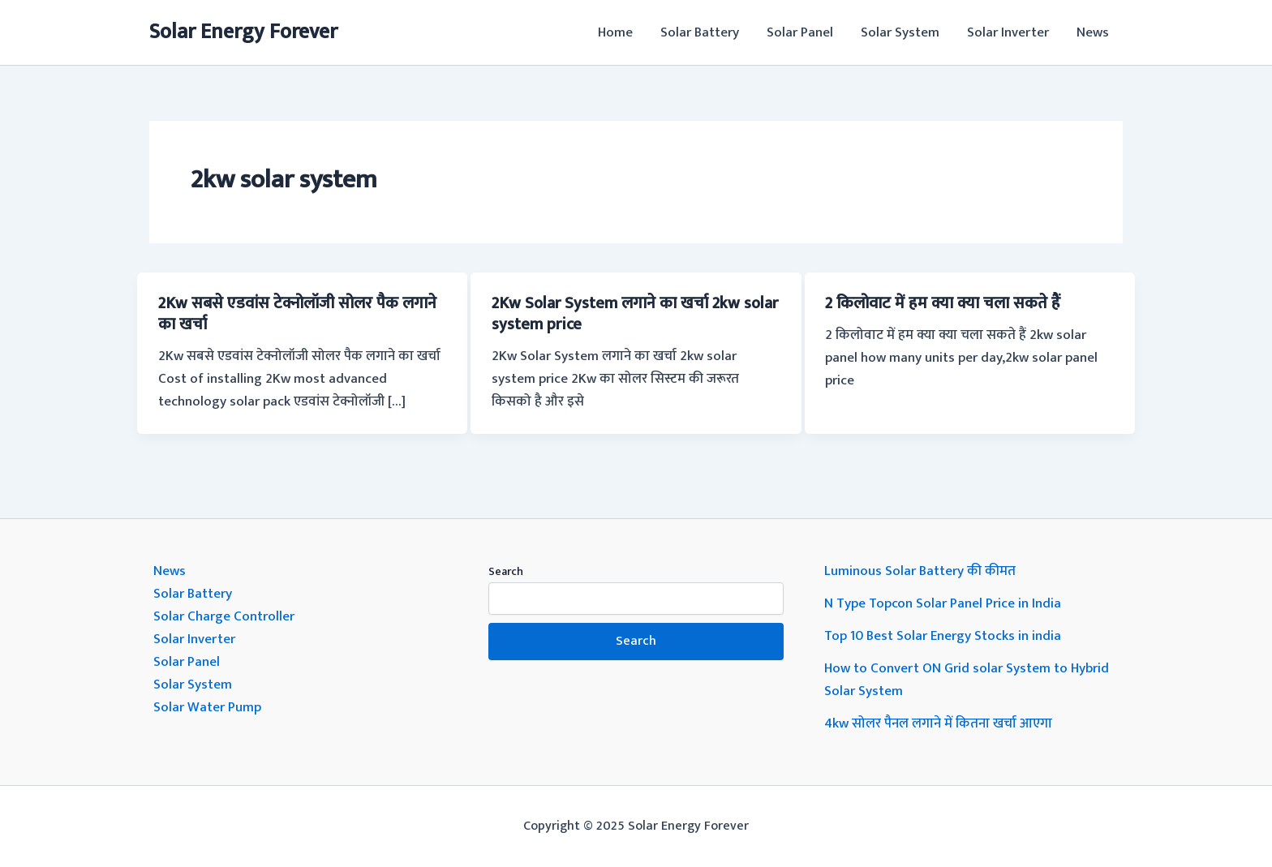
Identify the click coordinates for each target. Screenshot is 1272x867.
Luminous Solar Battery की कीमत (920, 571)
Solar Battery (699, 32)
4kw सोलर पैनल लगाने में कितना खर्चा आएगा (938, 723)
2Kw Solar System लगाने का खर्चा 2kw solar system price (635, 314)
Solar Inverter (1008, 32)
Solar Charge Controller (223, 616)
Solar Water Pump (207, 707)
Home (615, 32)
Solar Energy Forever (243, 32)
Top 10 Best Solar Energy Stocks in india (942, 635)
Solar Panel (800, 32)
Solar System (900, 32)
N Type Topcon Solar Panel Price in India (942, 603)
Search (505, 571)
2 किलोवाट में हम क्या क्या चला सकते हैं (942, 303)
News (1092, 32)
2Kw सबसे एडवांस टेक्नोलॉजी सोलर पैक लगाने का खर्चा (297, 314)
